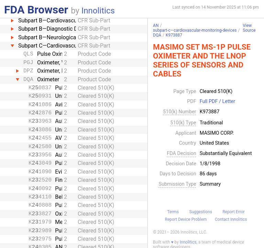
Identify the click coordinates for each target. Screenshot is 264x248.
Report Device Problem (186, 219)
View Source (249, 28)
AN (155, 25)
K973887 (174, 35)
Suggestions (200, 211)
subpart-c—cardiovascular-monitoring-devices (194, 30)
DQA (157, 35)
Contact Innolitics (231, 219)
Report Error (233, 211)
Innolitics (98, 11)
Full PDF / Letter (217, 101)
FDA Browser (36, 9)
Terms (173, 211)
